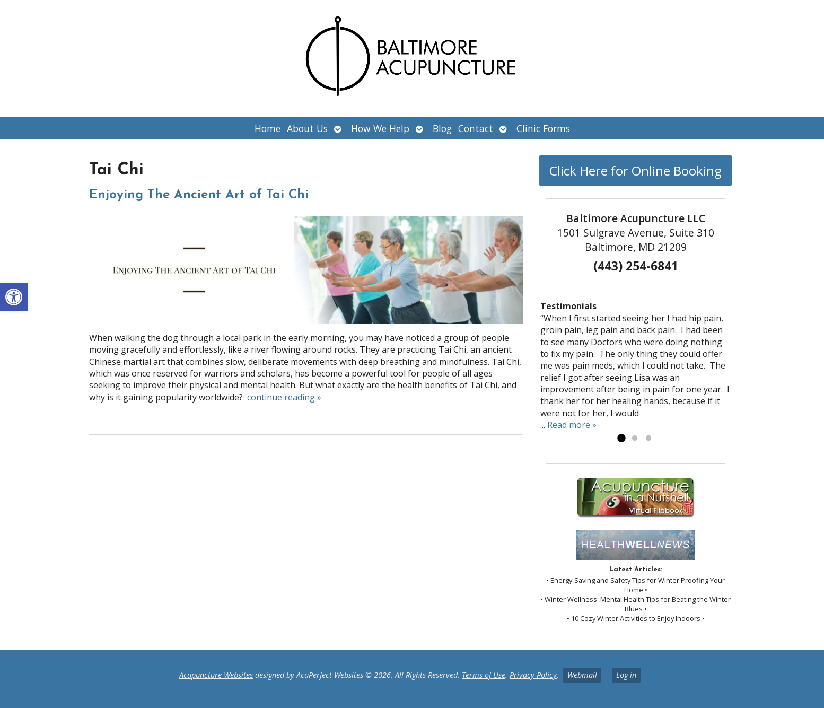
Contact (475, 128)
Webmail (582, 675)
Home (267, 128)
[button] (14, 297)
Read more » (572, 425)
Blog (442, 128)
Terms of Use (483, 675)
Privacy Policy (533, 675)
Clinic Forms (543, 128)
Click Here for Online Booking (635, 170)
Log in (626, 675)
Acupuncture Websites (216, 675)
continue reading (284, 397)
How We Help (380, 128)
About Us (307, 128)
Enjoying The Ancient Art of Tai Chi (199, 195)
